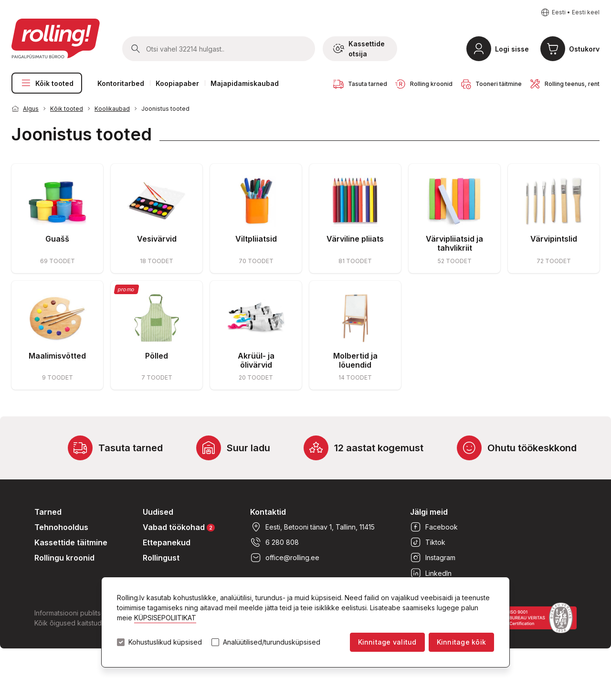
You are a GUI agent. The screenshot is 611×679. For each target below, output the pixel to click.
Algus (31, 108)
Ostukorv (584, 49)
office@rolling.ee (284, 557)
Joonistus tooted (165, 108)
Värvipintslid (553, 239)
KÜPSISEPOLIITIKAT (165, 618)
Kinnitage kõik (461, 642)
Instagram (432, 557)
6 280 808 (274, 542)
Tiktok (427, 542)
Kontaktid (268, 512)
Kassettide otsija (359, 49)
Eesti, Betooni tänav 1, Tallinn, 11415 (312, 527)
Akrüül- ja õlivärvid (256, 360)
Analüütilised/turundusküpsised (271, 642)
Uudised (158, 512)
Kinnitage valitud (387, 642)
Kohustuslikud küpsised (165, 642)
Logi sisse (512, 49)
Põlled (156, 356)
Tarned (48, 512)
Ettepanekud (166, 542)
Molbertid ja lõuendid (355, 360)
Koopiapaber (177, 83)
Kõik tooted (47, 83)
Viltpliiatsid (256, 239)
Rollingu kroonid (64, 557)
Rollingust (161, 557)
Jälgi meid (429, 512)
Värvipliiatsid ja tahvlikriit (454, 243)
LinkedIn (431, 573)
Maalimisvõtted (57, 356)
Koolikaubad (112, 108)
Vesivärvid (157, 239)
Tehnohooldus (61, 527)
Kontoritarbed (120, 83)
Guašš (57, 239)
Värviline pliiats (355, 239)
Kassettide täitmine (70, 542)
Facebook (434, 527)
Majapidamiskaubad (245, 83)
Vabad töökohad (179, 526)
